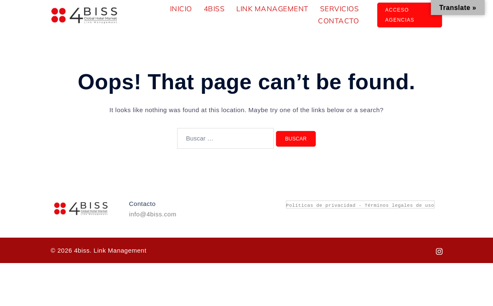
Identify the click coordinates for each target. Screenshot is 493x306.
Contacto (338, 20)
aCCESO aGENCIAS (399, 15)
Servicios (339, 8)
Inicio (181, 8)
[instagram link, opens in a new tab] (439, 250)
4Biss (214, 8)
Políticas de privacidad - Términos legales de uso (360, 205)
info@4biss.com (153, 214)
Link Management (272, 8)
